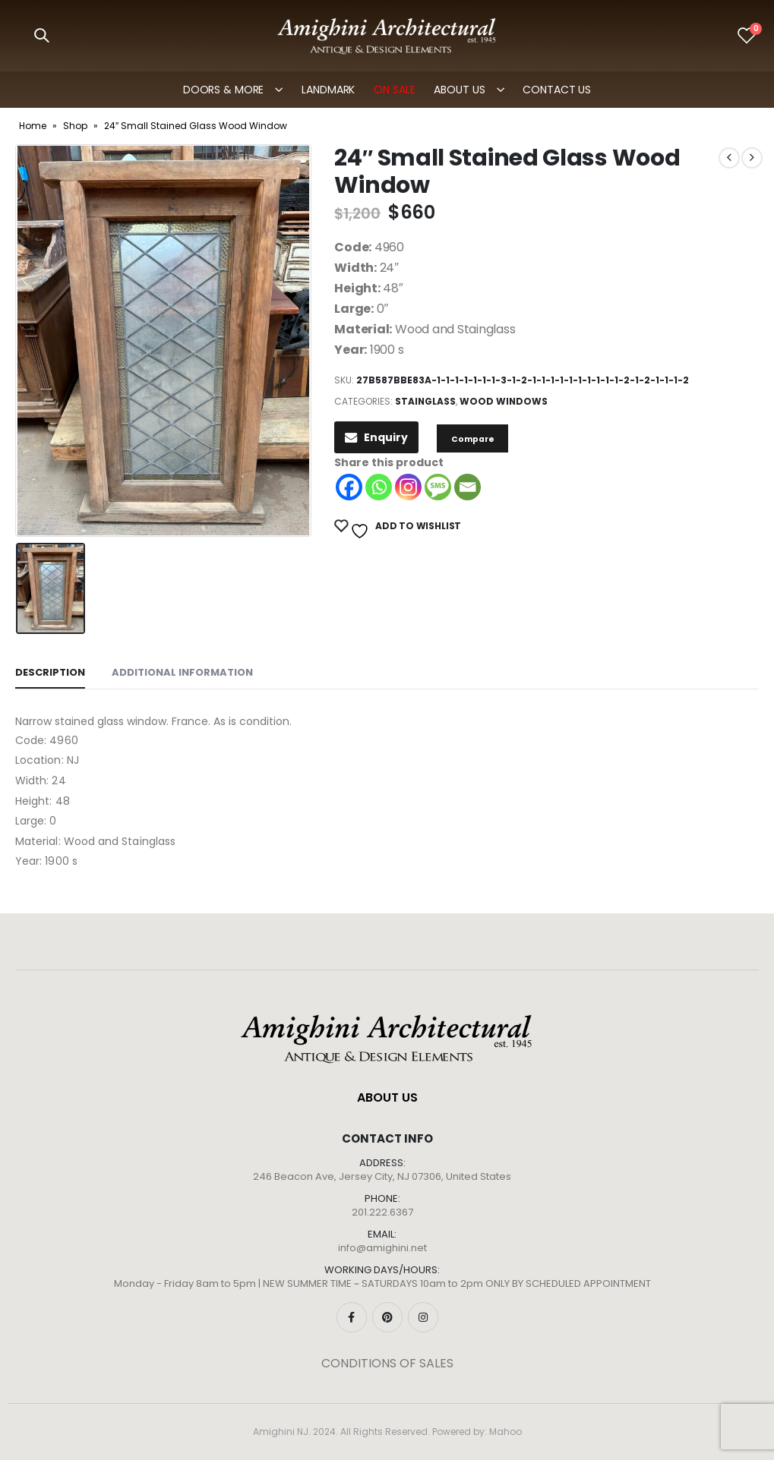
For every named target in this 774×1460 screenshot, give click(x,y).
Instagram (423, 1317)
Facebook (351, 1317)
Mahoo (505, 1431)
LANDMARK (328, 89)
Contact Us (557, 89)
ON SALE (394, 89)
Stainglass (425, 401)
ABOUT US (459, 89)
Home (32, 125)
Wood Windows (504, 401)
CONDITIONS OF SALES (387, 1363)
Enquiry (376, 437)
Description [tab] (50, 672)
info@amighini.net (382, 1248)
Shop (75, 125)
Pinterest (387, 1317)
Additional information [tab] (182, 672)
